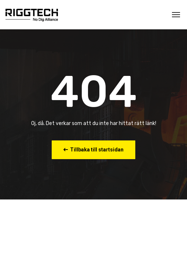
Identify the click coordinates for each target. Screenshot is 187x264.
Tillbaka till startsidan (93, 150)
